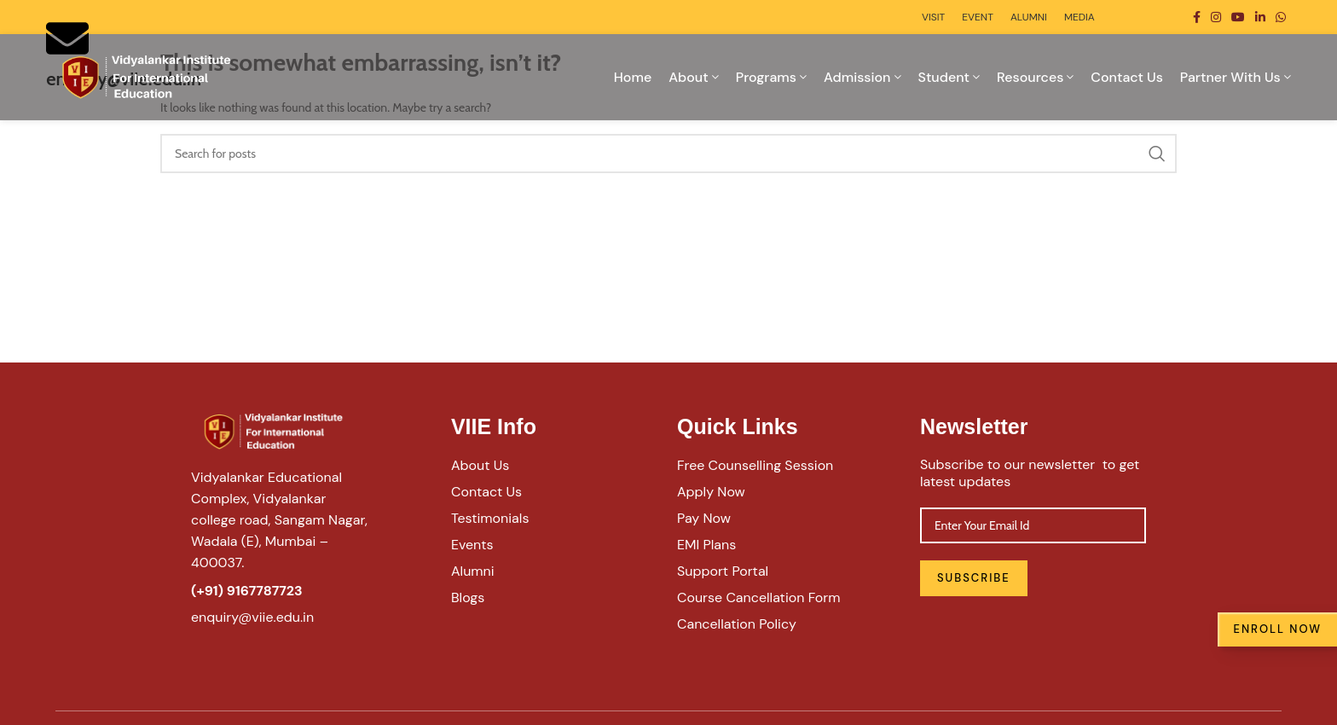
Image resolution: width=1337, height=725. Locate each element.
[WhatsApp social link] (1280, 17)
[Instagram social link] (1216, 17)
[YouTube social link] (1238, 17)
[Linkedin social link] (1260, 17)
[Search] (668, 153)
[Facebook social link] (1197, 17)
